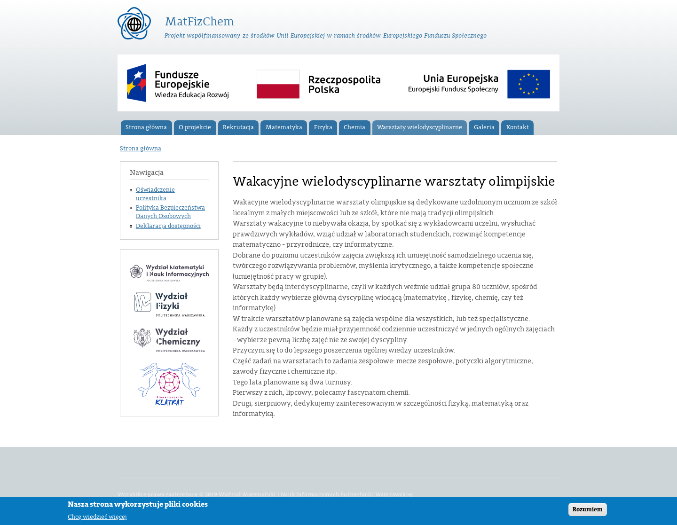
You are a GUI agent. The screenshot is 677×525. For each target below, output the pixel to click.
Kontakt (517, 127)
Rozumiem (588, 511)
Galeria (484, 127)
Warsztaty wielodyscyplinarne (419, 127)
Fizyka (323, 127)
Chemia (354, 127)
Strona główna (146, 127)
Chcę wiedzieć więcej (97, 518)
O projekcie (195, 127)
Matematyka (284, 127)
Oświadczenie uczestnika (155, 194)
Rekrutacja (238, 127)
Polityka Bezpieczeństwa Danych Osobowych (170, 212)
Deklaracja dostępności (168, 226)
